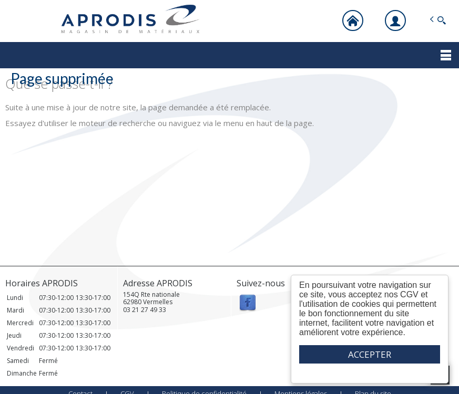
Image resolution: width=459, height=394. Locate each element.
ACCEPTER (369, 354)
